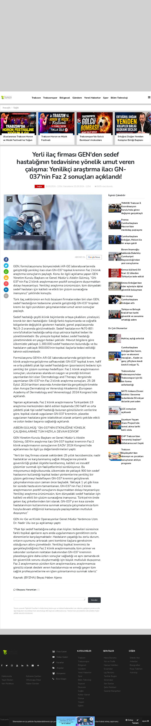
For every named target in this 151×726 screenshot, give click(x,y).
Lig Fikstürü (109, 672)
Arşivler (58, 668)
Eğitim (80, 705)
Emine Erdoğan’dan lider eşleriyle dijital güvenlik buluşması (132, 286)
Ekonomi (82, 687)
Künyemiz (58, 673)
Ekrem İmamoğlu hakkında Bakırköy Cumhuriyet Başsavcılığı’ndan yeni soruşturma (131, 256)
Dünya (81, 698)
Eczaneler (108, 668)
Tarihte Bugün (110, 676)
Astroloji (133, 672)
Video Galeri (60, 657)
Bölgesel (65, 97)
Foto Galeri (59, 651)
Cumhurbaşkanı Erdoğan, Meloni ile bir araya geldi (131, 240)
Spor (105, 97)
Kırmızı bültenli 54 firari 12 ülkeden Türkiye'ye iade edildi (132, 273)
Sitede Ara (134, 657)
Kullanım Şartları (33, 676)
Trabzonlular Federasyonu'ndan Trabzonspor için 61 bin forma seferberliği (131, 377)
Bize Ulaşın (59, 678)
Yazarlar (58, 662)
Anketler (134, 661)
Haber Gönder (32, 683)
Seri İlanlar (109, 683)
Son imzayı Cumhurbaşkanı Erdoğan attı (129, 300)
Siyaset (81, 683)
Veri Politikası (8, 683)
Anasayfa (7, 107)
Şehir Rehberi (110, 687)
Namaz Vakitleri (111, 665)
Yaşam (81, 702)
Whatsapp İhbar (33, 680)
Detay (129, 720)
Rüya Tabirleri (136, 668)
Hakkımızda (7, 676)
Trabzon (36, 97)
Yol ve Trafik (109, 661)
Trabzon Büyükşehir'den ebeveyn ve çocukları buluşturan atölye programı (132, 456)
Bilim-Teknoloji (119, 97)
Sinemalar (108, 680)
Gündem (77, 97)
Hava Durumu (110, 657)
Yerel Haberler (92, 97)
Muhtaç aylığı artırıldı (132, 338)
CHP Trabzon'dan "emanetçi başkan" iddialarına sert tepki (132, 440)
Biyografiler (135, 665)
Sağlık (16, 107)
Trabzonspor (50, 97)
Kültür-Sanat (84, 694)
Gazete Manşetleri (112, 691)
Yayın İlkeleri (7, 680)
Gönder (94, 600)
